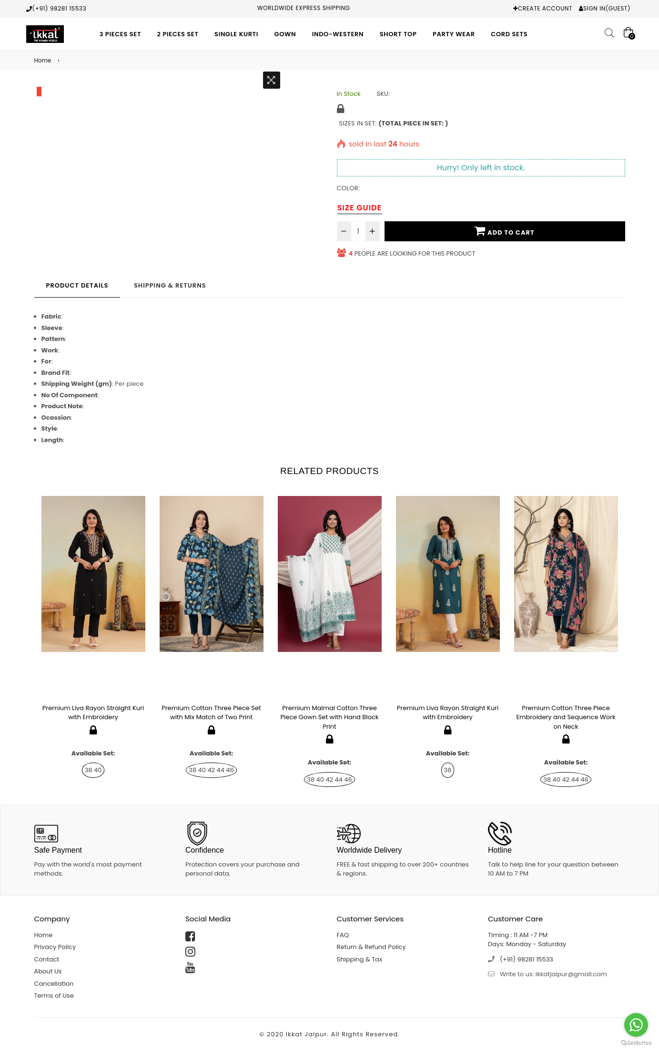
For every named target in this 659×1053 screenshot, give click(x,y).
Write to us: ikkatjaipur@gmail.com (553, 974)
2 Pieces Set (178, 34)
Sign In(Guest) (606, 8)
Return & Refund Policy (371, 946)
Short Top (398, 34)
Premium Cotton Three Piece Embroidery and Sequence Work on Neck (565, 717)
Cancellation (54, 983)
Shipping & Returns (170, 285)
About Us (48, 971)
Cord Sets (509, 34)
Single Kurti (236, 34)
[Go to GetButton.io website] (636, 1043)
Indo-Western (338, 34)
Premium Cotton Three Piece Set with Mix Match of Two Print (211, 712)
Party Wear (454, 34)
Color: (348, 188)
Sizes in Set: (393, 123)
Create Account (545, 8)
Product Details (77, 285)
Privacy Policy (55, 946)
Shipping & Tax (360, 959)
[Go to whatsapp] (636, 1025)
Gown (285, 34)
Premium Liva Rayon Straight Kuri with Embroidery (93, 712)
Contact (47, 959)
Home (42, 60)
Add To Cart (504, 231)
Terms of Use (54, 995)
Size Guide (359, 207)
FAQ (343, 934)
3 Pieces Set (120, 34)
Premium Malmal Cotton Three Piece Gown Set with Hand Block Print (330, 717)
